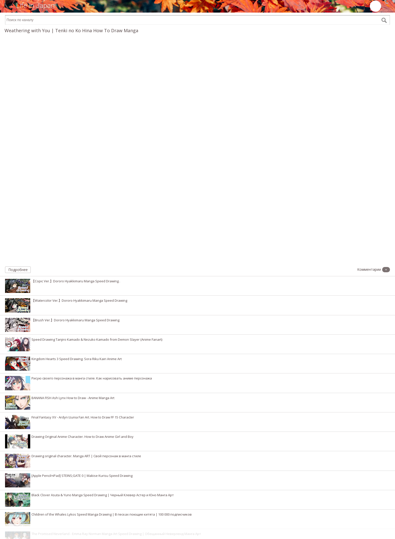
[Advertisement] (197, 531)
